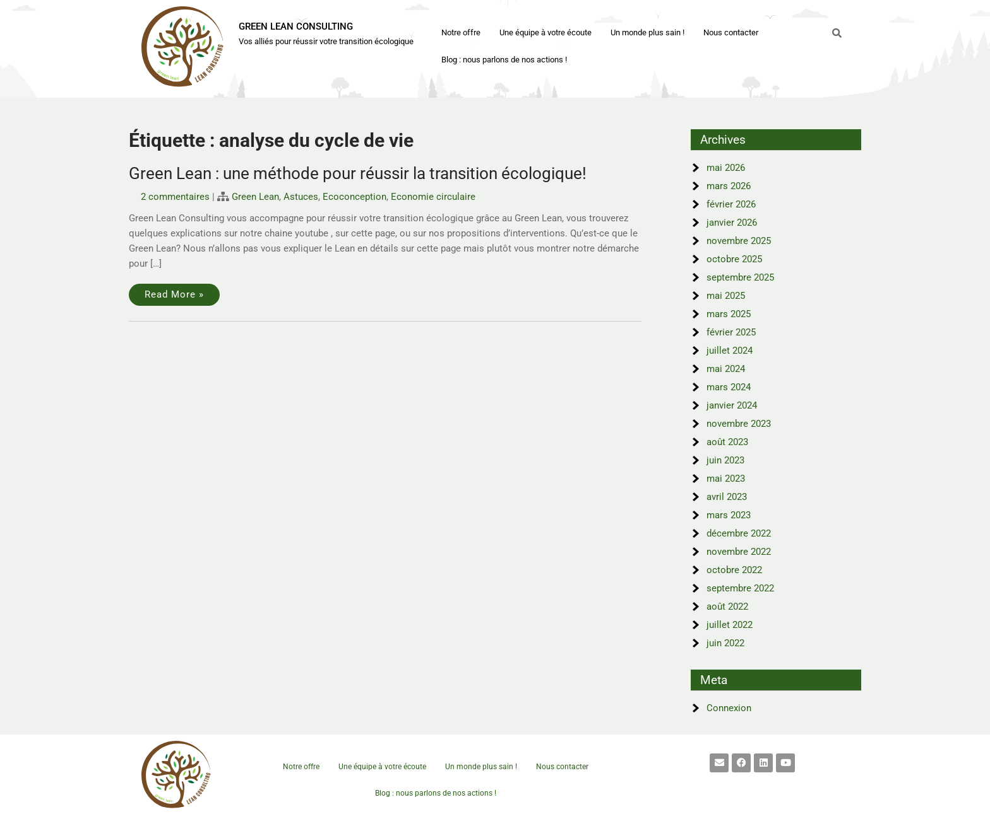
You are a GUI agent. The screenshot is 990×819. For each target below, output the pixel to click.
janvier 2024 (732, 405)
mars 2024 (729, 387)
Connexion (729, 708)
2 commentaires (175, 196)
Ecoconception (354, 196)
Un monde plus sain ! (647, 32)
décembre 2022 (739, 533)
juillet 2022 (730, 624)
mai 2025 (726, 295)
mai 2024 (726, 369)
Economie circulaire (433, 196)
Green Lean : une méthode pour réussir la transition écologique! (358, 173)
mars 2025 (729, 314)
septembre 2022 (740, 588)
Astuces (300, 196)
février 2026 (731, 204)
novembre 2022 (739, 551)
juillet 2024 (730, 350)
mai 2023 (726, 478)
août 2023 (727, 442)
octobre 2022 (734, 570)
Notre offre (460, 32)
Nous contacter (730, 32)
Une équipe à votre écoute (545, 32)
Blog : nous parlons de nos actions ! (504, 59)
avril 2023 (727, 496)
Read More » (174, 294)
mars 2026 (729, 186)
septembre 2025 (740, 277)
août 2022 (727, 606)
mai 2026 (726, 167)
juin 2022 (725, 643)
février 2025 (731, 332)
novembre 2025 (739, 241)
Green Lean (255, 196)
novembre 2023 (739, 423)
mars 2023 (729, 515)
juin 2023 (725, 460)
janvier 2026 (732, 222)
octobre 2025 (734, 259)
